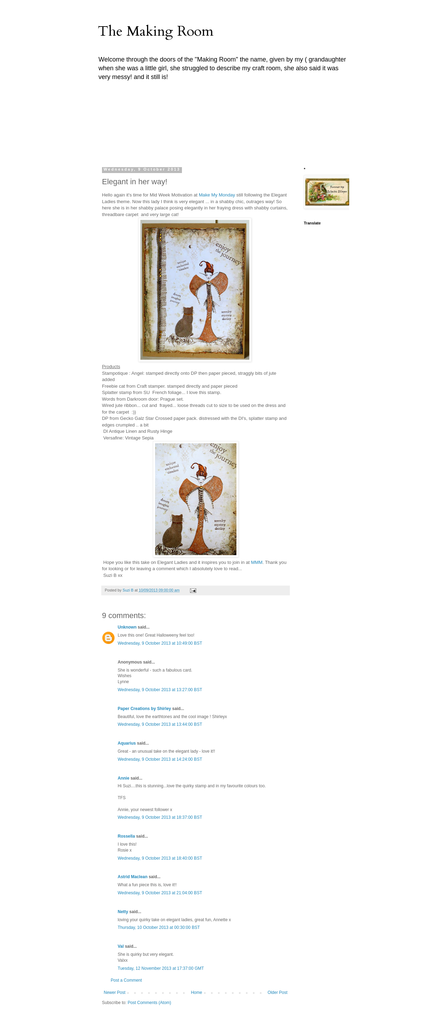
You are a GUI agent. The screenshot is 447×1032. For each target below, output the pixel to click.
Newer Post (114, 992)
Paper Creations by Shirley (144, 708)
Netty (123, 911)
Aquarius (127, 743)
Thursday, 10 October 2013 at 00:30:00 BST (159, 927)
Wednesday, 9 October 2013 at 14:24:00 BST (160, 759)
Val (121, 946)
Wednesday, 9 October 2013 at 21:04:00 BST (160, 892)
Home (196, 992)
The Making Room (155, 31)
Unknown (127, 627)
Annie (123, 778)
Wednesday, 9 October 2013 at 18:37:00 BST (160, 817)
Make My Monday (217, 195)
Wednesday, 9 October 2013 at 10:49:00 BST (160, 643)
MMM (257, 562)
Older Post (277, 992)
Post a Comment (126, 980)
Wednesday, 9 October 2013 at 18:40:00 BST (160, 858)
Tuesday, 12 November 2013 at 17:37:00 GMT (161, 968)
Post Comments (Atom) (149, 1002)
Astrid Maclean (132, 876)
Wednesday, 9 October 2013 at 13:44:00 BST (160, 724)
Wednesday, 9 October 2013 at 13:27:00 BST (160, 689)
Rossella (126, 836)
